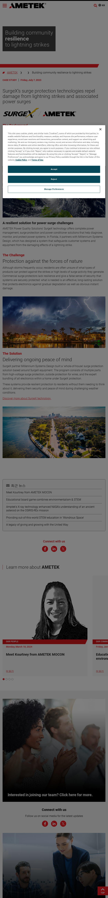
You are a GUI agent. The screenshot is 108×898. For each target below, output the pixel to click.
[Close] (100, 129)
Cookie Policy (21, 160)
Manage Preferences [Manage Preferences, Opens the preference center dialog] (54, 189)
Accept (54, 169)
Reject (54, 179)
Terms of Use (37, 160)
